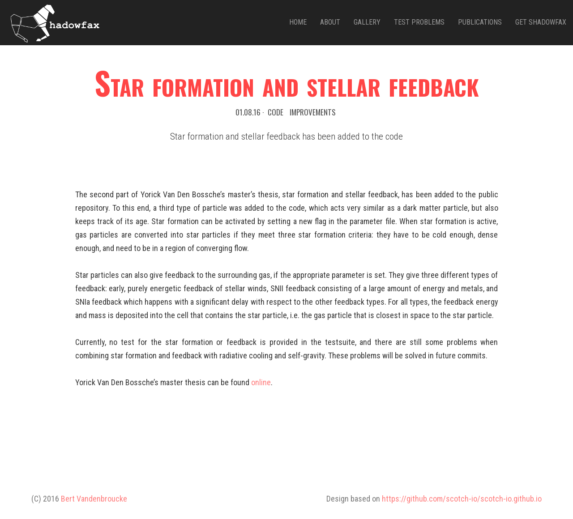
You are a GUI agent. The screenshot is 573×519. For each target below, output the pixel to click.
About (330, 22)
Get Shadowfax (540, 22)
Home (298, 22)
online (261, 382)
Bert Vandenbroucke (94, 498)
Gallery (367, 22)
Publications (480, 22)
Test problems (419, 22)
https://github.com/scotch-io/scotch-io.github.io (462, 498)
